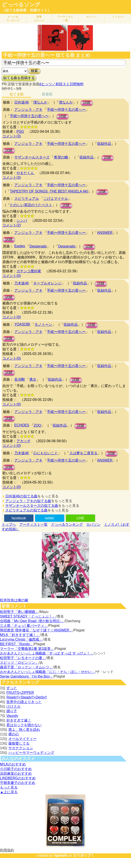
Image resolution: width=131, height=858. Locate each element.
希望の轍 (61, 157)
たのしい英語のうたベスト (31, 205)
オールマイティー (22, 739)
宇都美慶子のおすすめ (17, 783)
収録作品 (104, 143)
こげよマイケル (55, 198)
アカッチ (24, 441)
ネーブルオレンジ (47, 283)
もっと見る (9, 787)
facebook (19, 518)
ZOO (37, 425)
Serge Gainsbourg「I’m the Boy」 (26, 676)
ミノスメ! (117, 16)
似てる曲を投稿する (19, 78)
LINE (81, 518)
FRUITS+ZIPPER (20, 692)
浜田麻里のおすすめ (16, 773)
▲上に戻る (9, 792)
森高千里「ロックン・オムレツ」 (26, 667)
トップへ (9, 524)
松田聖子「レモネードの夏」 (23, 658)
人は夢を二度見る (83, 453)
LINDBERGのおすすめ (18, 778)
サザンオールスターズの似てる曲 (31, 505)
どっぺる (13, 18)
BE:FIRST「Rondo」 (16, 644)
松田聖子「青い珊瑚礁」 (19, 612)
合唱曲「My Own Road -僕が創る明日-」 (32, 621)
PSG (20, 131)
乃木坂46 (21, 283)
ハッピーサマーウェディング (31, 752)
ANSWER (105, 232)
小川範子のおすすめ (16, 769)
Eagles (19, 246)
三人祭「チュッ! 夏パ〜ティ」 (24, 625)
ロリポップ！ (83, 855)
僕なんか (40, 102)
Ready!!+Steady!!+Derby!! (26, 697)
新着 (39, 18)
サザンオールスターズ (32, 157)
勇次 (32, 379)
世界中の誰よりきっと (24, 702)
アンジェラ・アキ (28, 109)
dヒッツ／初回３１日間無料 (61, 84)
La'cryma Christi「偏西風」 (21, 639)
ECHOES (21, 425)
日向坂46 (21, 102)
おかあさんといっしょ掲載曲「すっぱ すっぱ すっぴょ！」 (47, 653)
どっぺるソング (21, 4)
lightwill (60, 855)
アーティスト (65, 18)
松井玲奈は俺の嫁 (14, 600)
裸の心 (13, 734)
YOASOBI (22, 324)
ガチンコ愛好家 (29, 271)
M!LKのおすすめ (13, 764)
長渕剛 (19, 379)
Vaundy (12, 716)
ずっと (11, 688)
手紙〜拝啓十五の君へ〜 (66, 109)
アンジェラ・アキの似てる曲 (28, 501)
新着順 (47, 94)
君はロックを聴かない (24, 725)
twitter (49, 518)
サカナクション (20, 748)
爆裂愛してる (19, 743)
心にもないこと (45, 453)
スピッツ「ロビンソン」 (19, 662)
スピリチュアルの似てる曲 (26, 510)
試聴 (86, 103)
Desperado (38, 246)
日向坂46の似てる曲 (21, 496)
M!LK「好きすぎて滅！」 (20, 635)
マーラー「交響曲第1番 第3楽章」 (27, 649)
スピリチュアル (26, 198)
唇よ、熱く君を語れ (24, 729)
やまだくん (25, 173)
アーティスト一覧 (33, 524)
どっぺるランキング (67, 524)
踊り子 (11, 711)
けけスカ (13, 706)
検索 (34, 71)
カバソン (91, 16)
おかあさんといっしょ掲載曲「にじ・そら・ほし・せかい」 (47, 672)
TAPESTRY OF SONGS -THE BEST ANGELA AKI (49, 191)
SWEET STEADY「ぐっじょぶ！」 (28, 616)
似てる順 (16, 94)
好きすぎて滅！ (18, 720)
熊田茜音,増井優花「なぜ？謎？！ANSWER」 (36, 630)
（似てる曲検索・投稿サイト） (26, 10)
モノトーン (43, 324)
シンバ (22, 220)
